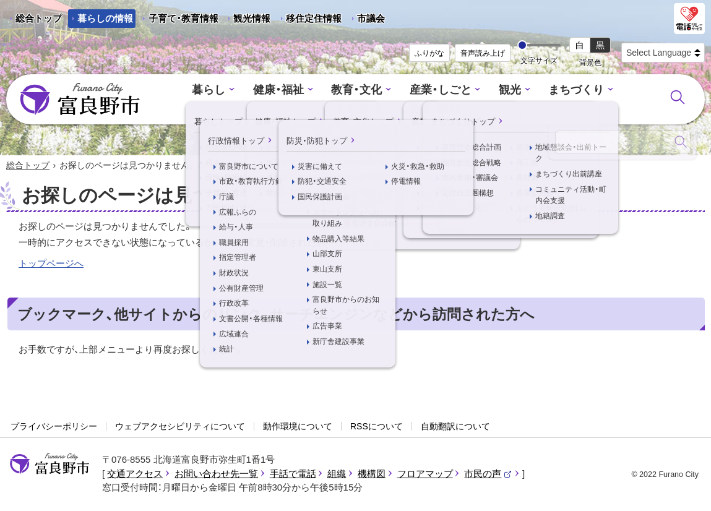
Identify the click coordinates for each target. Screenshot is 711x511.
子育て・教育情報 (183, 18)
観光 (470, 91)
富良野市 (49, 464)
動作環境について (297, 427)
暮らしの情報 (105, 18)
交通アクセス (135, 474)
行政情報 (609, 91)
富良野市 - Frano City (80, 99)
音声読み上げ (482, 53)
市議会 (371, 18)
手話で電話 (293, 474)
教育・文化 (323, 91)
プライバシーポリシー (54, 427)
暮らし (181, 91)
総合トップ (38, 18)
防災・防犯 (398, 108)
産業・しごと (403, 91)
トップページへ (51, 264)
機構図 (372, 474)
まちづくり (535, 91)
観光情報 (247, 20)
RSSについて (376, 427)
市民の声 (488, 474)
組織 (336, 474)
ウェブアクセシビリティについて (180, 427)
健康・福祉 (248, 91)
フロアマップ (425, 474)
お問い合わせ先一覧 (216, 474)
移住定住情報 (309, 20)
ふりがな (429, 53)
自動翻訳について (455, 427)
